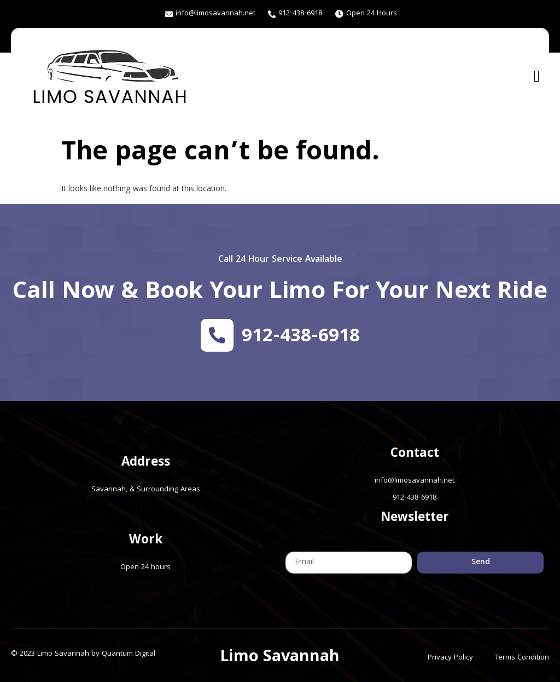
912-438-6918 (301, 337)
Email (295, 546)
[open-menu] (537, 76)
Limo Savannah (280, 658)
